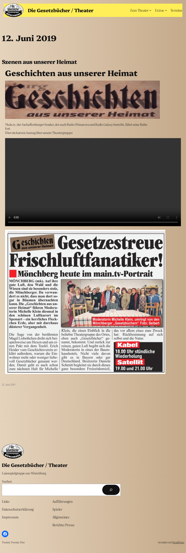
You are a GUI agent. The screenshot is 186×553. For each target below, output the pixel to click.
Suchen (7, 481)
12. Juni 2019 (8, 384)
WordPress (178, 542)
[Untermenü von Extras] (166, 10)
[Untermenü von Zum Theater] (150, 10)
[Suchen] (111, 490)
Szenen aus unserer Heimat (39, 61)
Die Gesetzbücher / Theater (60, 10)
